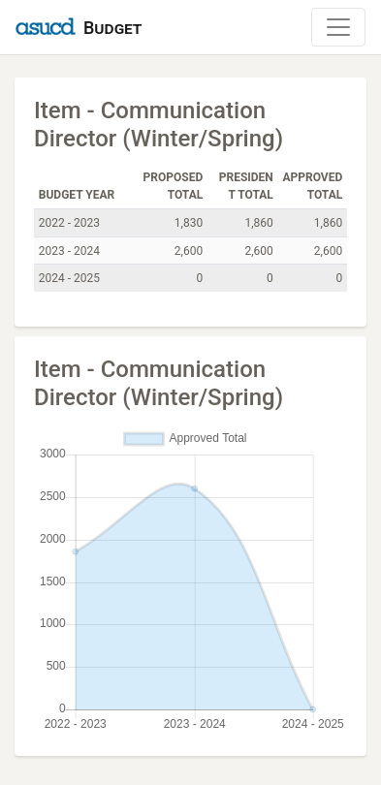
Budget (112, 27)
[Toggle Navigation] (338, 27)
